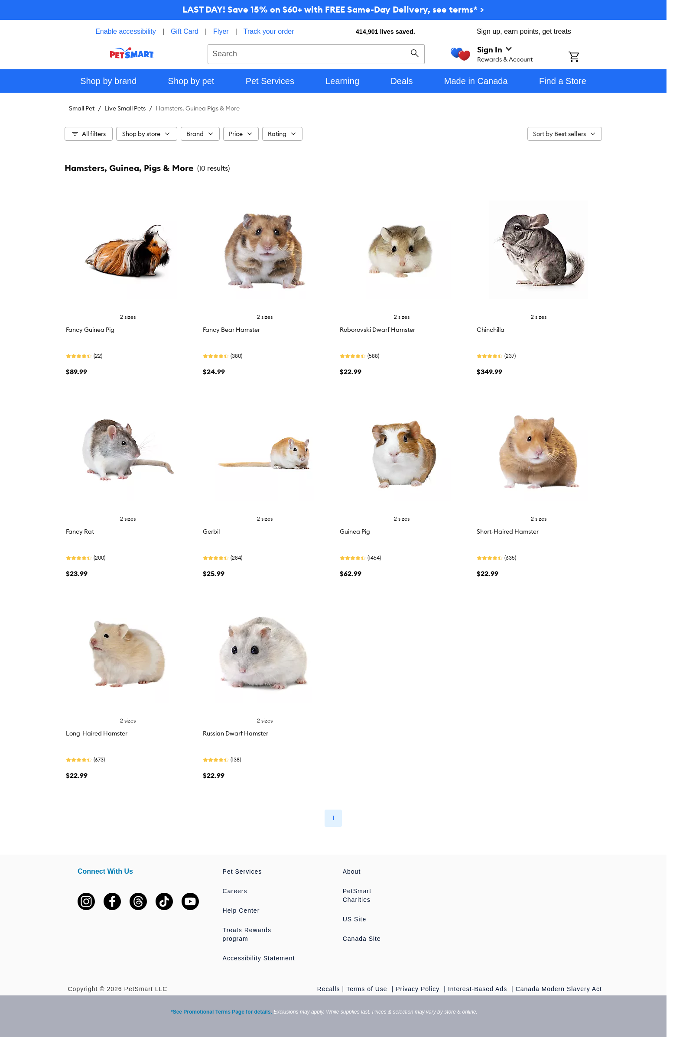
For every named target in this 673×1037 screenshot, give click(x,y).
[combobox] (316, 53)
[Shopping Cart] (585, 58)
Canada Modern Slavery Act (559, 988)
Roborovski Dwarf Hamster (377, 330)
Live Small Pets (125, 108)
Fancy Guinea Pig (90, 330)
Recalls (328, 988)
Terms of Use (367, 988)
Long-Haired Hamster (96, 733)
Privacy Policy (419, 988)
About (352, 871)
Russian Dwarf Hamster (235, 733)
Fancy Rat (80, 531)
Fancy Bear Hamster (231, 330)
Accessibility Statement (259, 958)
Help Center (241, 910)
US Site (354, 919)
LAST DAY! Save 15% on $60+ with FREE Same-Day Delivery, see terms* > (333, 9)
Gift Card (184, 31)
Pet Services (242, 871)
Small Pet (81, 108)
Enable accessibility (125, 31)
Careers (235, 891)
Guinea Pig (355, 531)
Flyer (221, 31)
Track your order (269, 31)
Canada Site (362, 938)
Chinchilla (490, 330)
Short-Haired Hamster (508, 531)
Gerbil (211, 531)
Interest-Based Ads (478, 988)
